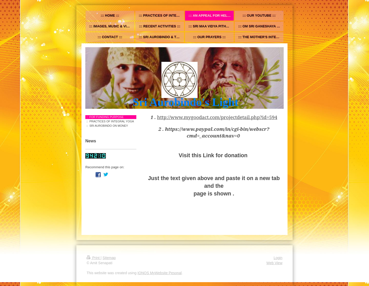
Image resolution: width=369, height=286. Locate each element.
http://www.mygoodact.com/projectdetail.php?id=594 (217, 117)
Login (278, 258)
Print (94, 258)
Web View (274, 263)
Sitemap (109, 258)
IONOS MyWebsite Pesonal (159, 273)
